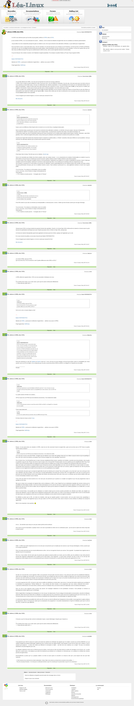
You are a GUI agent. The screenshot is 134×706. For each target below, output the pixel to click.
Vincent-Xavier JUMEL (87, 76)
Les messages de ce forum (26, 27)
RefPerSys (23, 65)
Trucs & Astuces (49, 689)
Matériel (73, 695)
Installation (73, 687)
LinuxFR (61, 0)
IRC (98, 689)
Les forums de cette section (14, 27)
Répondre (47, 71)
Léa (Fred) (90, 540)
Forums (99, 687)
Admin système (74, 691)
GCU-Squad (65, 0)
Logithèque (48, 692)
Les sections (6, 27)
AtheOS (39, 361)
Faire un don (22, 691)
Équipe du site (23, 687)
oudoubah (90, 109)
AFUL (52, 37)
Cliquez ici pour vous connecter (32, 678)
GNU (69, 0)
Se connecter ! (105, 30)
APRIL (45, 37)
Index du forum (40, 672)
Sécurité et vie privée (76, 694)
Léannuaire (48, 691)
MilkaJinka (89, 335)
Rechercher (104, 38)
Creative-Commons (80, 702)
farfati (90, 441)
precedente (88, 27)
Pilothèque (47, 694)
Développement (75, 697)
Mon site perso (19, 98)
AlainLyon (90, 253)
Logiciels (73, 689)
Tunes (33, 418)
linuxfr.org (45, 154)
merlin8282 (89, 636)
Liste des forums (32, 672)
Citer (52, 71)
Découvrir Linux (49, 687)
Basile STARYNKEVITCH (87, 32)
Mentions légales (23, 689)
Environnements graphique (77, 698)
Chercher (47, 672)
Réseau (73, 692)
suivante (93, 27)
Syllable (33, 361)
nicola (90, 271)
